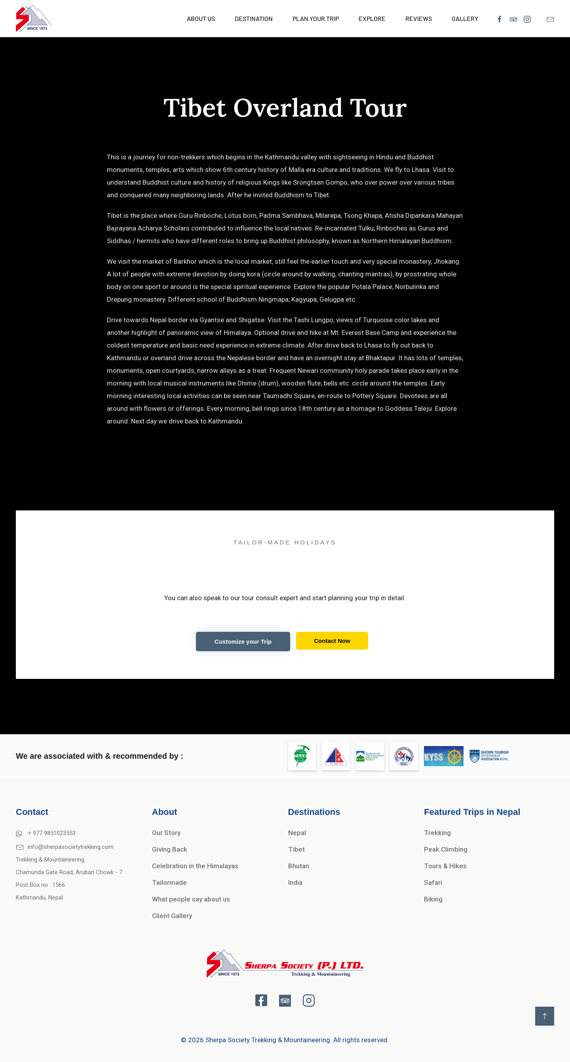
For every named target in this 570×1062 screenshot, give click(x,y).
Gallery (465, 18)
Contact (32, 812)
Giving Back (169, 849)
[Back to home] (33, 18)
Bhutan (298, 866)
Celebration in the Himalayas (195, 866)
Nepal (297, 833)
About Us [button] (201, 18)
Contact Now (332, 640)
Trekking (437, 833)
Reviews (418, 18)
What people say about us (191, 899)
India (295, 882)
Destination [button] (254, 18)
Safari (433, 882)
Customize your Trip (243, 641)
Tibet (296, 849)
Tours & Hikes (445, 866)
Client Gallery (172, 916)
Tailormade (169, 882)
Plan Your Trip (316, 18)
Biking (433, 899)
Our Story (166, 833)
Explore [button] (372, 18)
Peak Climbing (445, 849)
